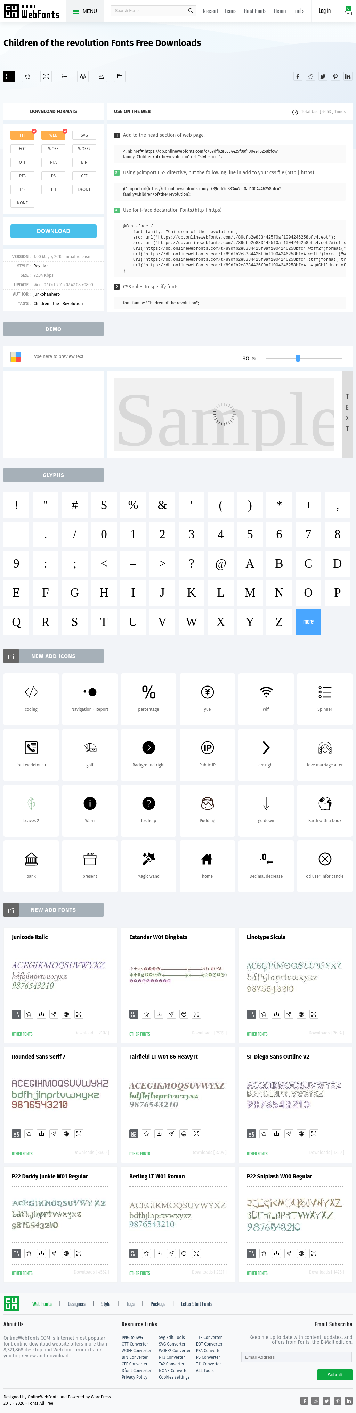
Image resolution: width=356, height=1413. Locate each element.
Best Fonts (255, 12)
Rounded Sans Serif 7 (38, 1056)
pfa (53, 162)
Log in (325, 11)
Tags (130, 1304)
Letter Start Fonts (196, 1304)
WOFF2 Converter (175, 1350)
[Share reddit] (310, 76)
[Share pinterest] (335, 76)
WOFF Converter (137, 1350)
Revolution (73, 303)
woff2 (84, 148)
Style (105, 1304)
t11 (53, 189)
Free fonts (34, 12)
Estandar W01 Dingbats (158, 937)
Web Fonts (42, 1304)
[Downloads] (41, 1014)
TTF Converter (209, 1337)
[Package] (83, 76)
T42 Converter (172, 1364)
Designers (77, 1304)
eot (22, 148)
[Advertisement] (55, 414)
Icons (231, 12)
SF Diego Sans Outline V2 (278, 1056)
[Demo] (46, 76)
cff (84, 176)
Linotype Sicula (266, 937)
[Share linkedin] (348, 76)
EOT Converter (209, 1344)
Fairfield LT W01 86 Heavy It (163, 1056)
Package (158, 1304)
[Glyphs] (64, 76)
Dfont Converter (137, 1370)
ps (53, 176)
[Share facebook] (297, 76)
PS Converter (208, 1357)
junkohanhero (46, 294)
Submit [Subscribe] (335, 1375)
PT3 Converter (172, 1357)
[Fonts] (120, 76)
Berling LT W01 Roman (157, 1176)
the (56, 303)
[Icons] (101, 76)
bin (84, 162)
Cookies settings (174, 1377)
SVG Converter (172, 1344)
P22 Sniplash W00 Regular (279, 1176)
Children (41, 303)
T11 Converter (208, 1364)
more (308, 622)
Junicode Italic (30, 937)
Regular (40, 266)
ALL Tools (205, 1370)
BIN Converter (135, 1357)
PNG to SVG (132, 1337)
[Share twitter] (322, 76)
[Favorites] (27, 76)
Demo (280, 12)
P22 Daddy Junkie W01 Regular (50, 1176)
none (22, 203)
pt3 (22, 176)
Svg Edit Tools (172, 1337)
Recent (210, 12)
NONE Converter (174, 1370)
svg (84, 135)
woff (53, 148)
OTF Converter (135, 1344)
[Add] (9, 76)
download (53, 231)
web (53, 135)
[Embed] (66, 1014)
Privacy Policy (134, 1377)
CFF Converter (134, 1364)
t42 (22, 189)
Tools (299, 12)
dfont (84, 189)
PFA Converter (209, 1350)
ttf (22, 135)
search (191, 11)
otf (22, 162)
